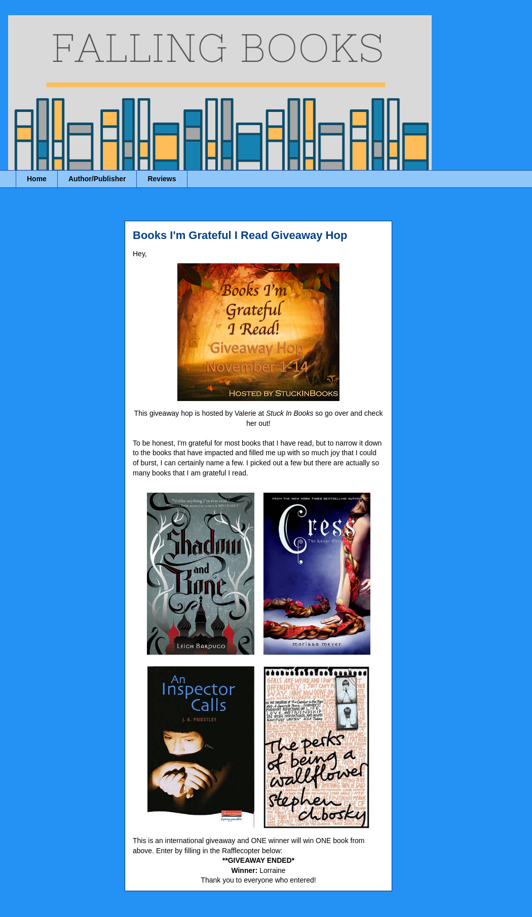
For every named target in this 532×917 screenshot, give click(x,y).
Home (37, 179)
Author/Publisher (97, 179)
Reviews (161, 179)
